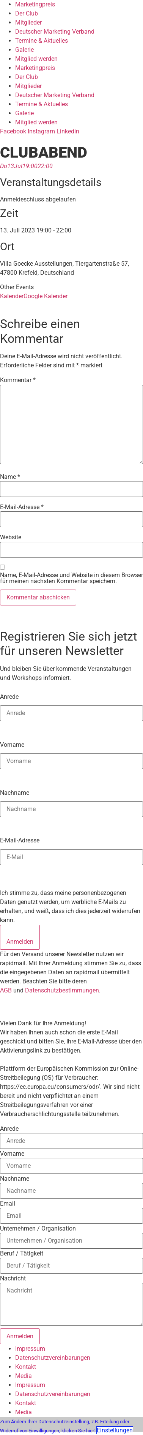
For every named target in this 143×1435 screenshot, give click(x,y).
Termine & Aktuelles (41, 40)
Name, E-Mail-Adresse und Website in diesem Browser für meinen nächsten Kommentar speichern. (71, 578)
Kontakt (25, 1366)
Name (10, 477)
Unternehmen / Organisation (38, 1229)
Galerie (24, 49)
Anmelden (19, 941)
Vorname (12, 744)
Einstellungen (115, 1430)
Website (10, 537)
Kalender (12, 296)
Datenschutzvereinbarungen (52, 1357)
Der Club (26, 13)
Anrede (9, 696)
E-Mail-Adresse (22, 507)
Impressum (30, 1348)
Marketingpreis (35, 4)
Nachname (14, 792)
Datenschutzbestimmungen (62, 990)
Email (7, 1204)
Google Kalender (46, 296)
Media (23, 1375)
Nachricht (13, 1279)
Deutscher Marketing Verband (54, 31)
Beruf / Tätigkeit (21, 1254)
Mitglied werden (36, 58)
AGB (6, 990)
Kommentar (18, 380)
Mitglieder (28, 22)
